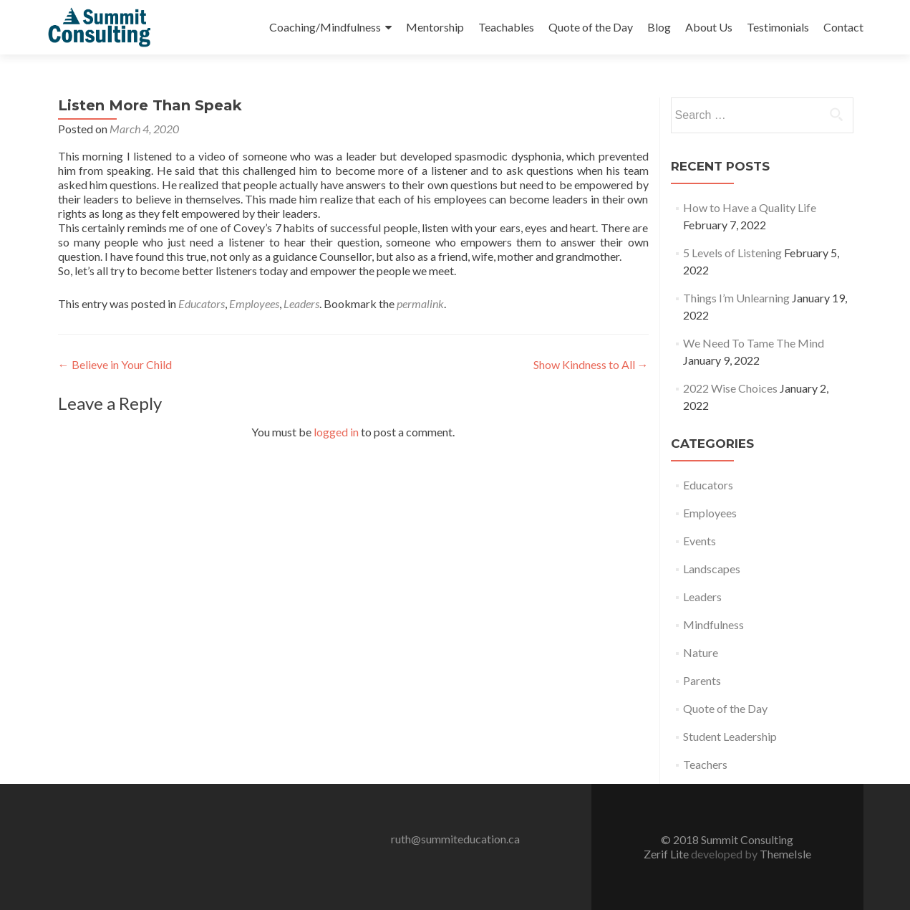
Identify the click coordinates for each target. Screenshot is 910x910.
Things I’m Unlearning (736, 298)
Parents (702, 680)
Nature (700, 652)
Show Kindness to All (591, 364)
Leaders (301, 303)
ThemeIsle (785, 854)
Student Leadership (730, 736)
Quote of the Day (590, 27)
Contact (843, 27)
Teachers (705, 764)
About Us (708, 27)
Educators (201, 303)
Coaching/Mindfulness (325, 27)
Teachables (506, 27)
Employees (254, 303)
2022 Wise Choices (730, 388)
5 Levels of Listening (732, 252)
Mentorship (435, 27)
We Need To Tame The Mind (753, 343)
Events (699, 540)
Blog (659, 27)
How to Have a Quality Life (749, 207)
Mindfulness (713, 624)
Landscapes (711, 568)
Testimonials (778, 27)
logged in (336, 432)
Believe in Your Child (115, 364)
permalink (420, 303)
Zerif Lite (667, 854)
